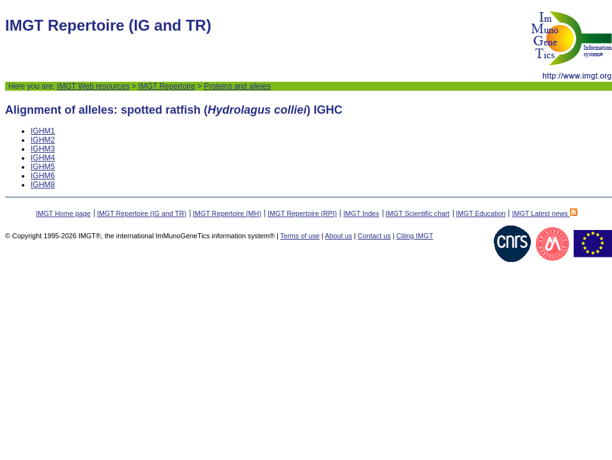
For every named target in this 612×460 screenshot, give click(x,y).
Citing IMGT (414, 236)
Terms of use (300, 236)
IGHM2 (43, 139)
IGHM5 (43, 166)
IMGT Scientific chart (418, 213)
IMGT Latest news (544, 213)
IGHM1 (43, 130)
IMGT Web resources (93, 86)
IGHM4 (43, 157)
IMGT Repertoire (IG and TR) (142, 213)
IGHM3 (43, 148)
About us (339, 236)
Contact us (374, 236)
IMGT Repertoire (166, 86)
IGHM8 (43, 184)
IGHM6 (43, 175)
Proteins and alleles (237, 86)
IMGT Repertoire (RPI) (302, 213)
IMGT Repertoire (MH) (227, 213)
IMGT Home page (63, 213)
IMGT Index (361, 213)
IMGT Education (481, 213)
